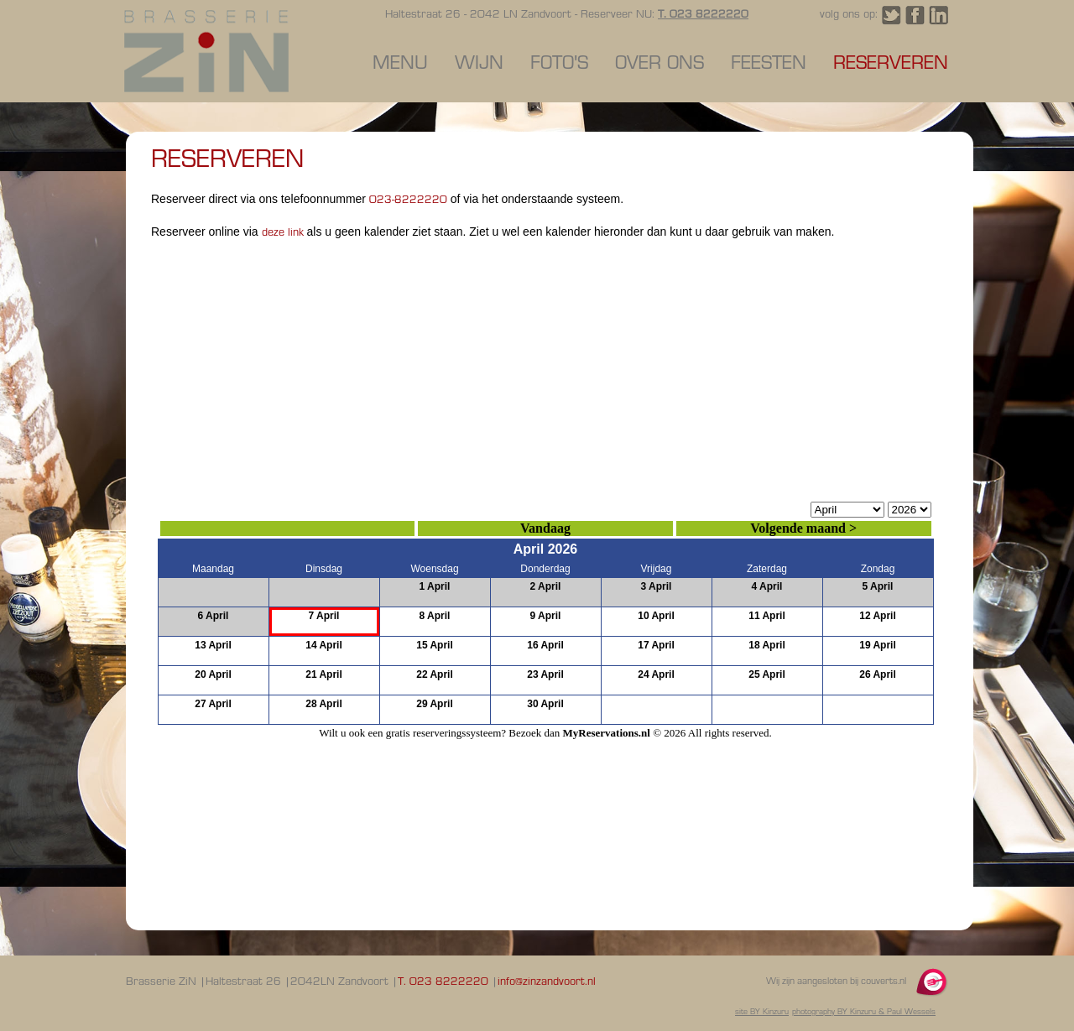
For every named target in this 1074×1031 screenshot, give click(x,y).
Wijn (479, 64)
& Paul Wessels (906, 1012)
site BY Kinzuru (762, 1012)
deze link (284, 233)
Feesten (768, 64)
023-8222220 (408, 200)
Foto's (559, 64)
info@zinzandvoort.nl (547, 982)
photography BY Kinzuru (834, 1012)
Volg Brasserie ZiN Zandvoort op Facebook (915, 15)
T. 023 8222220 (703, 15)
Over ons (659, 64)
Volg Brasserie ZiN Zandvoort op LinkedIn (938, 15)
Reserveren (890, 64)
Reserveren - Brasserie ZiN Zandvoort (206, 51)
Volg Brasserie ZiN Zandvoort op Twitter (891, 15)
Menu (400, 64)
